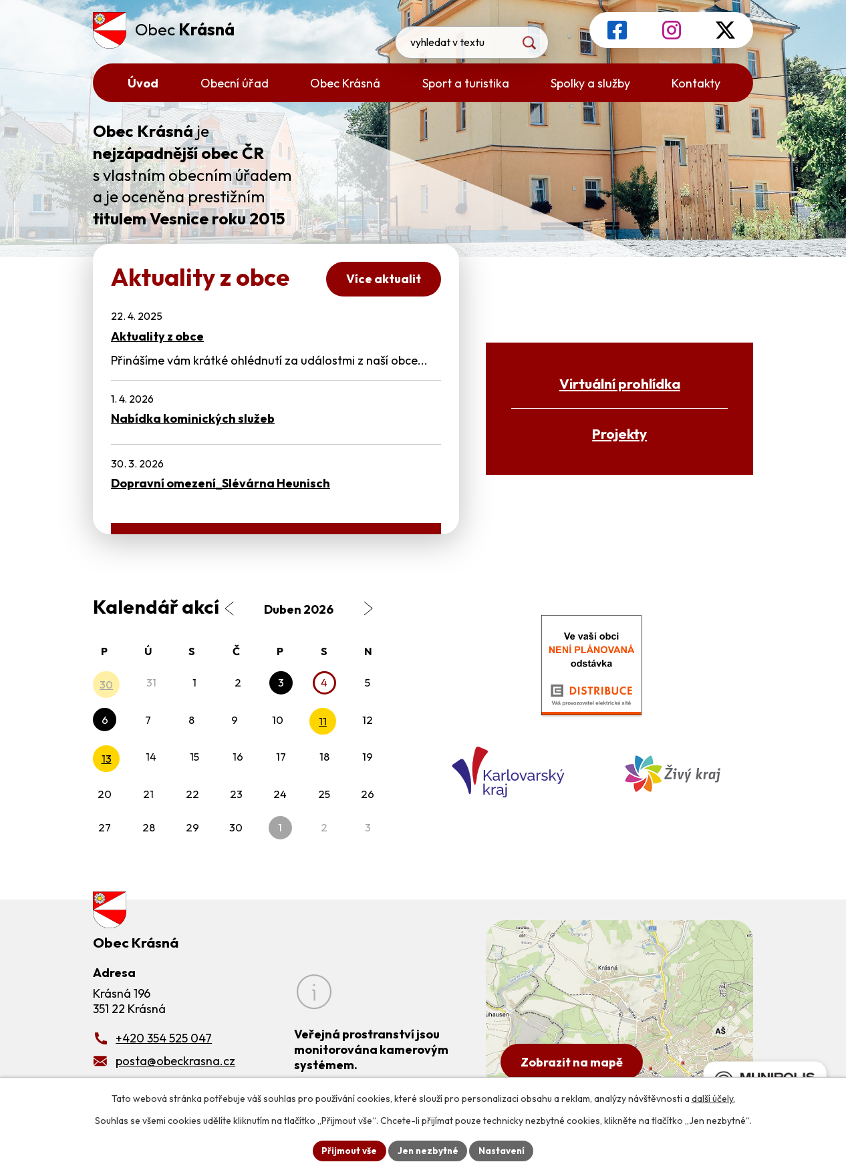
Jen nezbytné (427, 1150)
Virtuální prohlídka (619, 383)
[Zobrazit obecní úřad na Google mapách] (619, 1006)
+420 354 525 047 (164, 1037)
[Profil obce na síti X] (725, 30)
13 (107, 758)
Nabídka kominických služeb (193, 418)
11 (323, 721)
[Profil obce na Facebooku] (617, 30)
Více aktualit (382, 279)
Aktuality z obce (157, 336)
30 (106, 684)
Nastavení (503, 1150)
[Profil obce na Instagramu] (671, 30)
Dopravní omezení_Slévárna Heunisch (220, 483)
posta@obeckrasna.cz (175, 1060)
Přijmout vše (347, 1150)
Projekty (619, 433)
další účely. (713, 1098)
